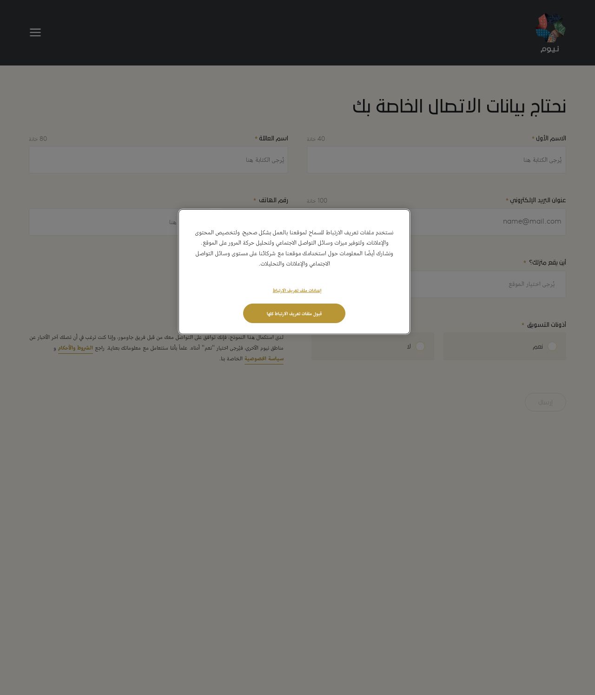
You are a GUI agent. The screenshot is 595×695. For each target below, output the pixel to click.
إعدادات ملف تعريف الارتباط (297, 289)
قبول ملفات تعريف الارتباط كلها (294, 313)
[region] (294, 272)
